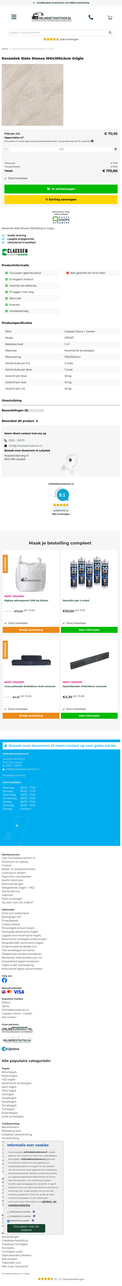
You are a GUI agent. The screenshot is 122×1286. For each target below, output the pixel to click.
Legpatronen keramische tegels (21, 935)
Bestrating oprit (11, 1130)
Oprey (5, 1006)
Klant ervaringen (12, 898)
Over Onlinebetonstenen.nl (18, 858)
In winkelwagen (61, 189)
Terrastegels (9, 1105)
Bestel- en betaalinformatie (18, 869)
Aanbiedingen (10, 1236)
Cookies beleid (11, 924)
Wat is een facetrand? (15, 1266)
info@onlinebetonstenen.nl (25, 445)
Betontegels (9, 1072)
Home (5, 49)
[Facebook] (4, 980)
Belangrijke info (11, 917)
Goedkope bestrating (15, 1240)
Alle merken (9, 1017)
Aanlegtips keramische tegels (20, 931)
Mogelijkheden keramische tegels (22, 942)
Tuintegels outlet (12, 1251)
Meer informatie (89, 629)
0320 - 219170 (17, 440)
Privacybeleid (10, 920)
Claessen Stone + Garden (17, 1013)
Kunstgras (8, 1247)
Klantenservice (11, 891)
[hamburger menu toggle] (14, 16)
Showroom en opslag (15, 861)
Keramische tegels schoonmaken (22, 968)
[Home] (51, 16)
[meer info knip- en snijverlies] (93, 141)
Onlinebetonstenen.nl (15, 1009)
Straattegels (9, 1101)
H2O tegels (8, 1079)
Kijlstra (6, 1002)
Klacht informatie (12, 880)
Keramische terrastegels (16, 1083)
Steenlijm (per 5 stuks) (76, 600)
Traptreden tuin (11, 1262)
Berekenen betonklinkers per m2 (22, 957)
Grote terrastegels (13, 1116)
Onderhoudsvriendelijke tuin (19, 946)
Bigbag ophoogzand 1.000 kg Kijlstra (26, 600)
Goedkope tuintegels (15, 1244)
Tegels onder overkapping (18, 965)
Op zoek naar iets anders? (18, 902)
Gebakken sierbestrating (17, 1134)
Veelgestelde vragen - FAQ (18, 887)
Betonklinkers (10, 1127)
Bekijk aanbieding (31, 629)
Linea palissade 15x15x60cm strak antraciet (29, 686)
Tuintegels (8, 1109)
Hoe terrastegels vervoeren (18, 950)
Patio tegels (9, 1090)
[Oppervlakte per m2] (61, 149)
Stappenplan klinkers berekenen (22, 954)
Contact (6, 865)
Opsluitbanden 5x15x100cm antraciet (85, 686)
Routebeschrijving (14, 775)
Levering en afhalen (14, 872)
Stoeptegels (9, 1098)
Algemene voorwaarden (17, 876)
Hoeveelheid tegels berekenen (20, 961)
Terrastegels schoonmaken (18, 928)
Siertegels (8, 1094)
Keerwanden (10, 1259)
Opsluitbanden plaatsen (17, 1255)
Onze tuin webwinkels (15, 913)
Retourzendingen (12, 884)
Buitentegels (9, 1075)
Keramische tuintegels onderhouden (24, 939)
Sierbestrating (10, 1138)
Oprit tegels (9, 1087)
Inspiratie (7, 895)
